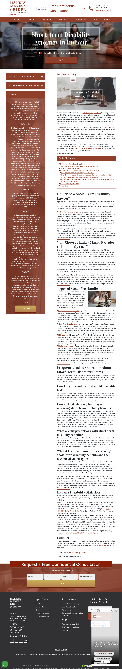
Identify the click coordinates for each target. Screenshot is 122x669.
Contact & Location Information (26, 88)
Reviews (26, 98)
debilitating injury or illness (92, 113)
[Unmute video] (89, 610)
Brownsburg (33, 655)
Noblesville (72, 655)
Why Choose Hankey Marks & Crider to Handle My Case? (80, 167)
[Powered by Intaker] (106, 665)
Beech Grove (24, 655)
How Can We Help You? (86, 577)
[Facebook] (12, 641)
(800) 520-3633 (17, 628)
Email (47, 577)
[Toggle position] (112, 610)
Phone (64, 577)
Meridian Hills (63, 655)
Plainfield (79, 655)
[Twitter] (21, 641)
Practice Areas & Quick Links (26, 77)
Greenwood (47, 655)
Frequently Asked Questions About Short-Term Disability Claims (82, 171)
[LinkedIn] (16, 641)
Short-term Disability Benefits (76, 553)
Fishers (40, 655)
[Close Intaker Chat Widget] (116, 610)
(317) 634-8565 (103, 10)
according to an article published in (78, 534)
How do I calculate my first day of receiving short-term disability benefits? (86, 176)
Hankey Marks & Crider (102, 546)
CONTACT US (61, 60)
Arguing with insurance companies (69, 213)
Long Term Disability (66, 75)
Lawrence (55, 655)
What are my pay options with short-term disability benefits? (82, 178)
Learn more (25, 314)
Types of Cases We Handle (69, 169)
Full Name (31, 577)
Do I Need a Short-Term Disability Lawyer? (74, 165)
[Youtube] (25, 641)
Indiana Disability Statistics (69, 184)
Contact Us (64, 187)
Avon (17, 655)
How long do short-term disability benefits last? (77, 174)
